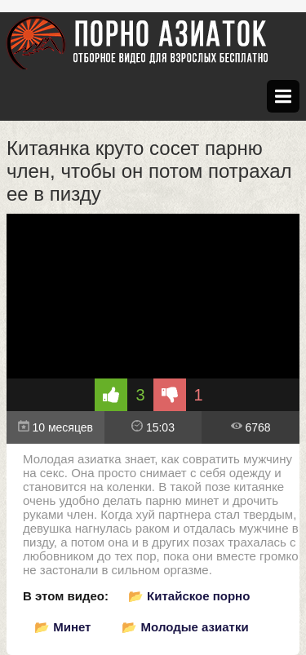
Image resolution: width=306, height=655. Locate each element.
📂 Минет (62, 627)
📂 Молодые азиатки (185, 627)
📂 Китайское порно (189, 596)
